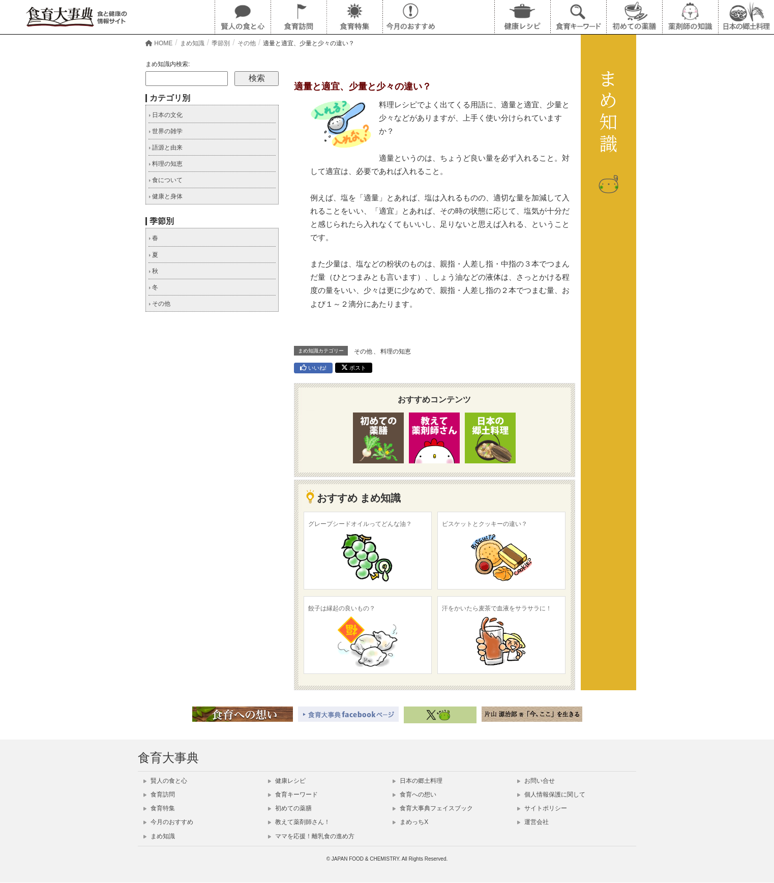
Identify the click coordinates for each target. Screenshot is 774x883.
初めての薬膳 (290, 808)
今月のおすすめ (168, 822)
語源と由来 (165, 147)
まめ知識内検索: (167, 64)
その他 (363, 351)
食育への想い (414, 794)
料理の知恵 (395, 351)
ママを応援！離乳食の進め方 (311, 836)
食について (165, 180)
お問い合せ (536, 780)
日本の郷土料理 (417, 780)
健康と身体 (165, 196)
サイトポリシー (542, 808)
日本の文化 (165, 115)
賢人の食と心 (165, 780)
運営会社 (533, 822)
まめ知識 (159, 836)
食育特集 (159, 808)
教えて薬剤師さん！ (299, 822)
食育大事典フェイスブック (433, 808)
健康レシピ (287, 780)
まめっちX (410, 822)
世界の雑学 (165, 131)
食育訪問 (159, 794)
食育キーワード (293, 794)
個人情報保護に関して (551, 794)
